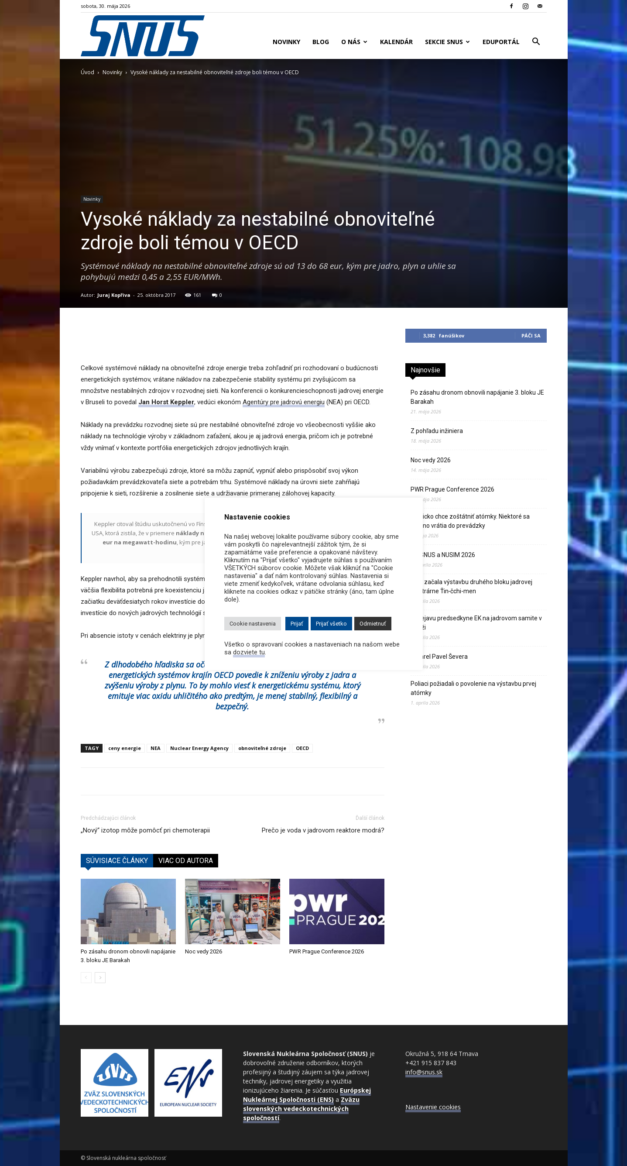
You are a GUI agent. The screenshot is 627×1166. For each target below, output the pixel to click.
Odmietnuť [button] (373, 623)
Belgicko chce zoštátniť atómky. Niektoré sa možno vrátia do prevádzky (470, 521)
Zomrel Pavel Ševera (439, 656)
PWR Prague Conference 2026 (326, 951)
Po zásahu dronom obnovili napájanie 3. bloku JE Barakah (477, 397)
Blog (320, 42)
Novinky (286, 42)
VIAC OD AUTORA (185, 860)
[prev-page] (86, 977)
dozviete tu (249, 652)
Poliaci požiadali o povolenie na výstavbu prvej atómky (473, 688)
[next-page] (100, 977)
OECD (302, 748)
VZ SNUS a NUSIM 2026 (443, 554)
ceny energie (124, 748)
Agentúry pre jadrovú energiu (284, 402)
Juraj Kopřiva (113, 295)
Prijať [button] (297, 623)
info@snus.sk (423, 1072)
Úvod (87, 72)
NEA (156, 748)
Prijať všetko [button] (331, 623)
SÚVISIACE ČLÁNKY (117, 860)
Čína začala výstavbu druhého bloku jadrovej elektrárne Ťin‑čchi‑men (471, 586)
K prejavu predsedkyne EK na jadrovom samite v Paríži (476, 623)
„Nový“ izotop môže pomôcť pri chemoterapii (145, 830)
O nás (354, 42)
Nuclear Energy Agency (199, 748)
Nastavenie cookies (433, 1107)
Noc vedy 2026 (203, 951)
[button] (536, 42)
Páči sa (531, 335)
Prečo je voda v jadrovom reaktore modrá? (323, 830)
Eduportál (501, 42)
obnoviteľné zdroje (262, 748)
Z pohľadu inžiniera (437, 430)
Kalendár (396, 42)
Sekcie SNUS (447, 42)
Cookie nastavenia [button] (253, 623)
